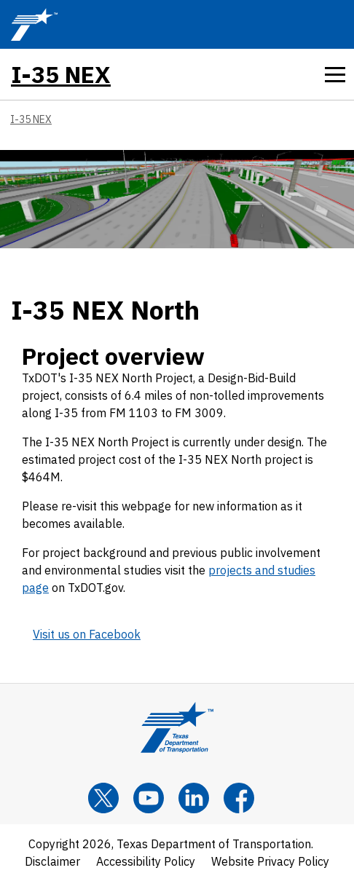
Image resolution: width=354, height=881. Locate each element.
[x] (103, 798)
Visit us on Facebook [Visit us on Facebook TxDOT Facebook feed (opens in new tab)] (87, 634)
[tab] (335, 74)
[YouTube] (148, 798)
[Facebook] (239, 798)
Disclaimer (52, 861)
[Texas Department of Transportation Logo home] (177, 727)
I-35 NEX (61, 74)
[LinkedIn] (193, 798)
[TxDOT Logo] (34, 24)
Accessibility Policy (145, 861)
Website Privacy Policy (270, 861)
